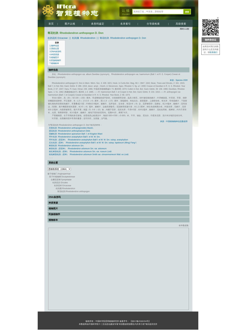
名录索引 (125, 23)
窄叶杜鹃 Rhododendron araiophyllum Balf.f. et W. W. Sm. (74, 137)
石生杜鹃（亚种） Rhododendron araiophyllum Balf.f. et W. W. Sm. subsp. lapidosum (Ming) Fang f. (93, 143)
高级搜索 (181, 23)
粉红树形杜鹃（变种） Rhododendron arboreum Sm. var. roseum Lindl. (80, 151)
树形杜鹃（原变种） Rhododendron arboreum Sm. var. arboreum (78, 148)
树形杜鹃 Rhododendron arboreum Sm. (66, 145)
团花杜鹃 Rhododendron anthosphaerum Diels (69, 131)
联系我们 (213, 52)
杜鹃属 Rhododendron (83, 38)
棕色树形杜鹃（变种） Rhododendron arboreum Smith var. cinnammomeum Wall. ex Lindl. (89, 154)
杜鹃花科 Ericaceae (58, 38)
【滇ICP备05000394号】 (140, 321)
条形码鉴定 (97, 23)
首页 (51, 23)
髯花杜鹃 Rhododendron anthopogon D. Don (123, 38)
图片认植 (70, 23)
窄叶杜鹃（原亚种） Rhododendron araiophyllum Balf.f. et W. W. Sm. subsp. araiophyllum (88, 140)
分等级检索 (153, 23)
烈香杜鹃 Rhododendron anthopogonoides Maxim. (71, 128)
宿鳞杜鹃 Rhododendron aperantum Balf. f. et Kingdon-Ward (75, 134)
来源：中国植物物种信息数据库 (174, 121)
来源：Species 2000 (179, 80)
